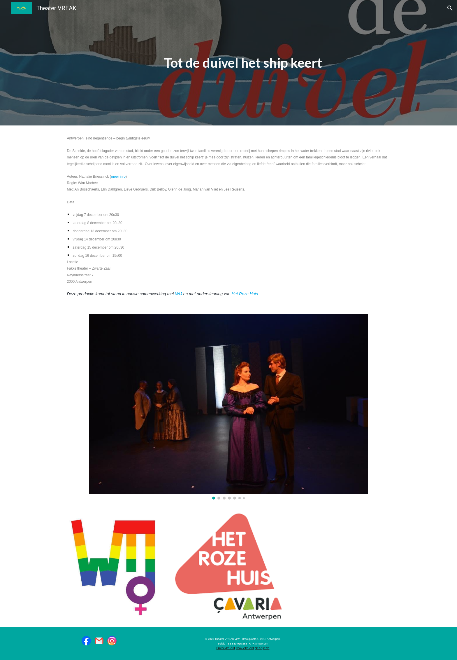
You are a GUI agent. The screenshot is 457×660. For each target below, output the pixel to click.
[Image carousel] (228, 407)
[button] (450, 8)
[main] (243, 62)
